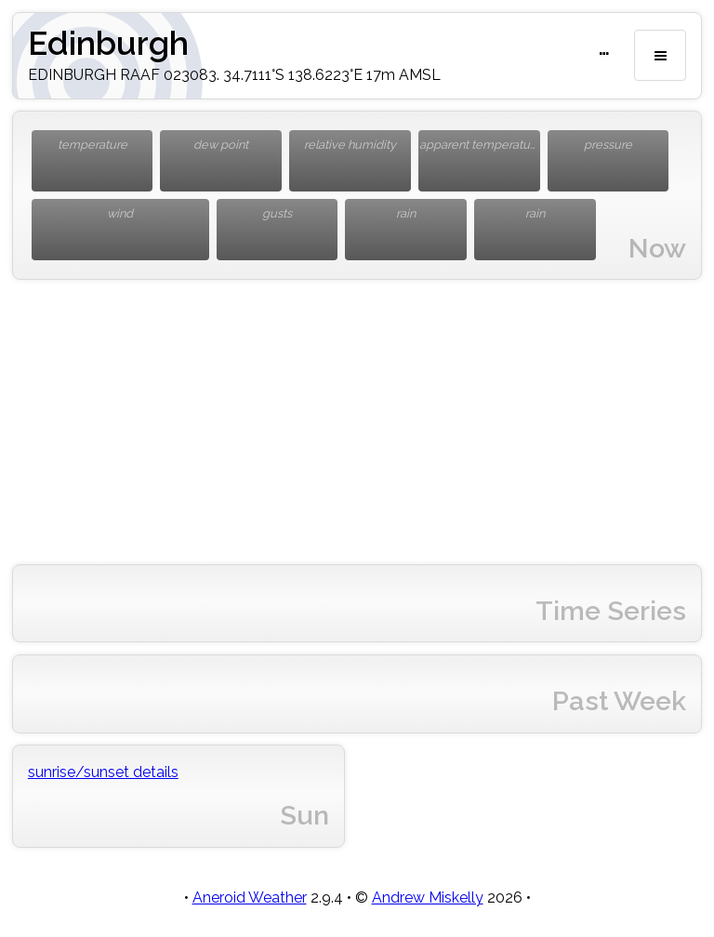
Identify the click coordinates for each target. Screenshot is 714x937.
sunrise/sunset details (103, 772)
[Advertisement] (357, 422)
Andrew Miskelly (427, 897)
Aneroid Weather (249, 897)
